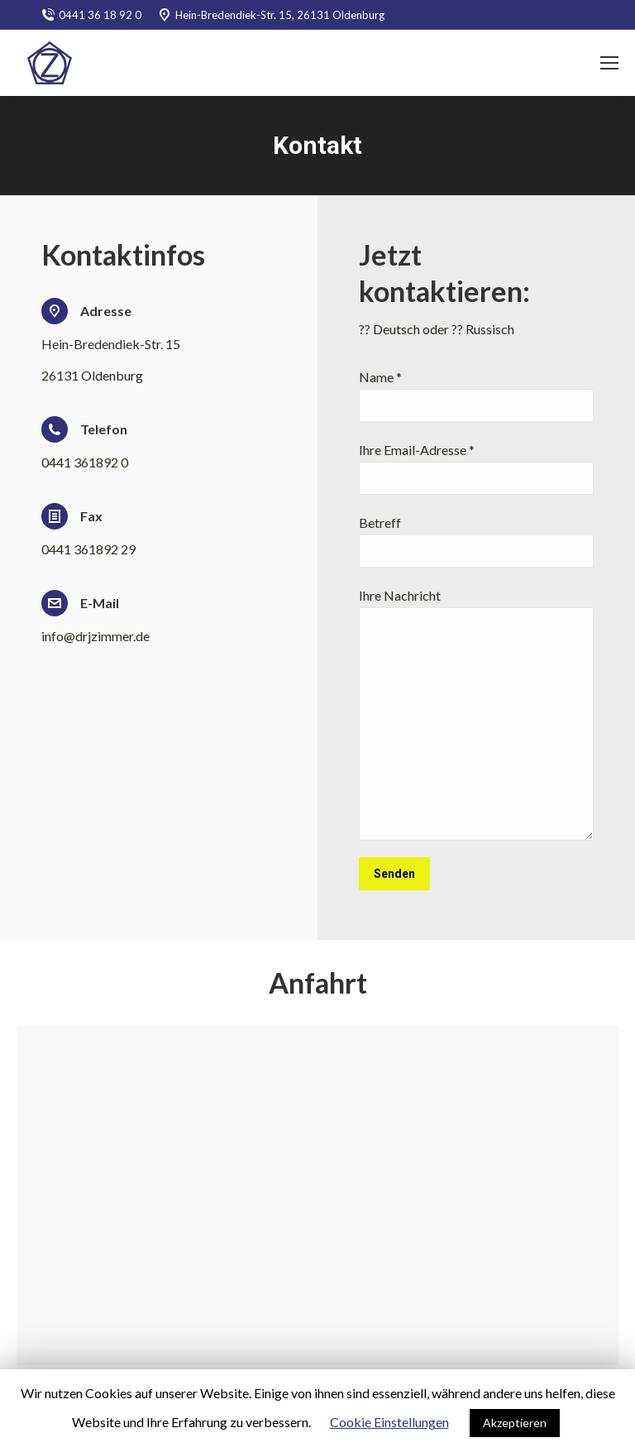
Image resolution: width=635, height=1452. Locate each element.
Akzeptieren (515, 1423)
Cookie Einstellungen (389, 1422)
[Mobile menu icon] (609, 63)
